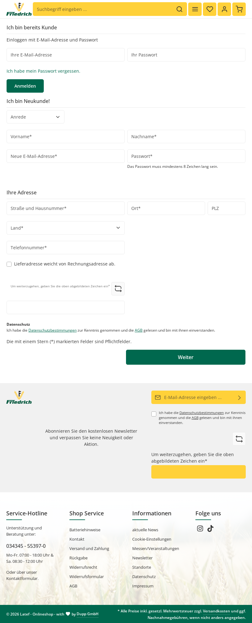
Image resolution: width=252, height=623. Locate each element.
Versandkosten (216, 611)
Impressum (143, 586)
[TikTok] (210, 530)
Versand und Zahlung (89, 548)
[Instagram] (200, 530)
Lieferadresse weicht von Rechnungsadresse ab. (64, 264)
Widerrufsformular (86, 576)
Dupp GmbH (87, 613)
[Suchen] (179, 9)
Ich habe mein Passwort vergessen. (43, 71)
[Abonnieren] (240, 397)
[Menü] (195, 9)
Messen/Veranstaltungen (155, 548)
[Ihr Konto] (224, 9)
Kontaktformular (22, 578)
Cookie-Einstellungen (151, 539)
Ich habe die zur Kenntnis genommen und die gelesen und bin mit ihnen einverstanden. (111, 330)
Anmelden (25, 86)
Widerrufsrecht (83, 567)
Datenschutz (144, 576)
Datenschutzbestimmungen (52, 330)
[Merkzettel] (209, 9)
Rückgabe (78, 558)
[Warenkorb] (239, 9)
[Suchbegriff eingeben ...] (103, 9)
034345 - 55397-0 (26, 546)
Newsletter (142, 558)
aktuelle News (145, 530)
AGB (139, 330)
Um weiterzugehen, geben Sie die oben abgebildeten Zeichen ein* (192, 457)
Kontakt (76, 539)
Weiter (186, 357)
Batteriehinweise (84, 530)
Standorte (141, 567)
